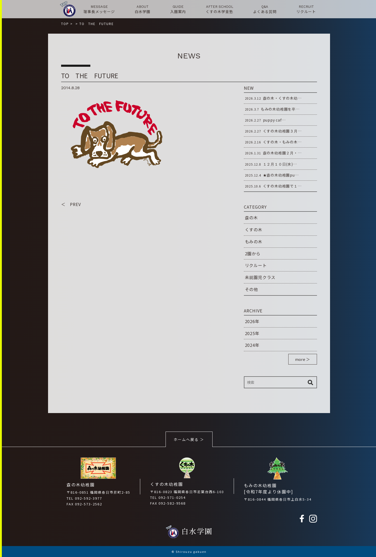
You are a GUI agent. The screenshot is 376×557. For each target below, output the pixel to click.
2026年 (252, 321)
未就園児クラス (260, 277)
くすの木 (253, 229)
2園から (253, 253)
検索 (310, 382)
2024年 (252, 345)
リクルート (256, 265)
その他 (251, 289)
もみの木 (253, 241)
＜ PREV (71, 204)
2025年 (252, 333)
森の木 (251, 217)
